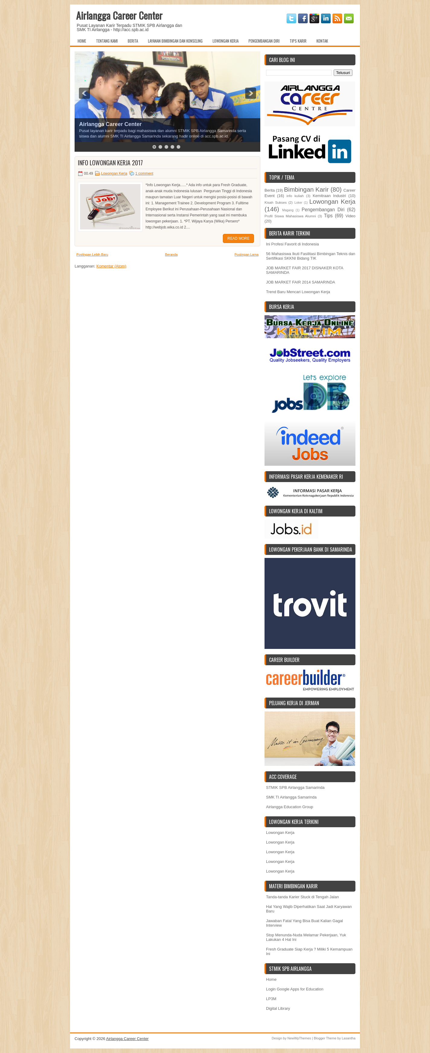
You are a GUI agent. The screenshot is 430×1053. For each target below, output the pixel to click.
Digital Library (278, 1008)
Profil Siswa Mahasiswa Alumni (290, 216)
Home (82, 41)
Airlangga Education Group (289, 807)
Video (350, 216)
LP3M (271, 998)
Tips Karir (298, 41)
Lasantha (348, 1038)
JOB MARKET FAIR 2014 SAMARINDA (300, 282)
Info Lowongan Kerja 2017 (110, 163)
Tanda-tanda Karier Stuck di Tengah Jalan (302, 897)
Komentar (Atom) (111, 266)
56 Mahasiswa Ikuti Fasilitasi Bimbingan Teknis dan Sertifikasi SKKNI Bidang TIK (310, 256)
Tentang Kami (107, 41)
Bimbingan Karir (306, 189)
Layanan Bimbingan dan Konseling (175, 41)
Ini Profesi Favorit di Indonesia (292, 244)
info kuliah (295, 196)
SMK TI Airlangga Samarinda (291, 797)
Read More (238, 238)
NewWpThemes (299, 1038)
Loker (298, 202)
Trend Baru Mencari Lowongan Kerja (298, 292)
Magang (288, 210)
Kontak (322, 41)
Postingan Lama (247, 254)
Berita (133, 41)
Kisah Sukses (276, 202)
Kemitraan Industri (329, 195)
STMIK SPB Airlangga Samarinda (295, 787)
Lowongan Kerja (226, 41)
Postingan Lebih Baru (92, 254)
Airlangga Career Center (119, 15)
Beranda (171, 254)
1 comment (144, 173)
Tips (328, 215)
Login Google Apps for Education (294, 989)
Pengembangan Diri (264, 41)
